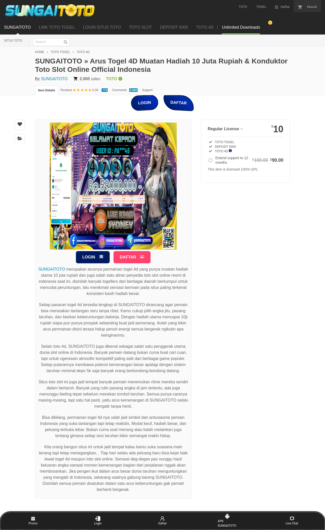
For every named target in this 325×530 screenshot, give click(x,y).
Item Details (46, 90)
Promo (33, 520)
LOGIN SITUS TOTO (102, 27)
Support (147, 90)
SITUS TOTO (13, 40)
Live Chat (292, 520)
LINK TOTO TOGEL (57, 27)
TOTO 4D (205, 27)
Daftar (162, 520)
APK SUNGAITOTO (227, 520)
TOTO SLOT (140, 27)
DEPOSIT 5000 (174, 27)
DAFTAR (178, 102)
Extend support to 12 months (249, 160)
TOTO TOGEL (60, 52)
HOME (39, 52)
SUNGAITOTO (17, 27)
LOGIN (144, 102)
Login (98, 520)
